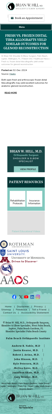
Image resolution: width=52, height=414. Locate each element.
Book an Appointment (29, 18)
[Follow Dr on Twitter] (20, 297)
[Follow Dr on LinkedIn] (32, 297)
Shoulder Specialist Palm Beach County (26, 331)
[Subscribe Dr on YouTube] (26, 297)
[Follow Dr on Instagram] (37, 297)
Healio (12, 74)
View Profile (28, 169)
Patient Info (27, 58)
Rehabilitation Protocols (17, 202)
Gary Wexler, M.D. (26, 377)
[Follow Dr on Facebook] (14, 297)
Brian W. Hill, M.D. (26, 151)
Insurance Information (34, 202)
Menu (25, 27)
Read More (11, 92)
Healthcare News (41, 58)
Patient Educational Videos (26, 231)
